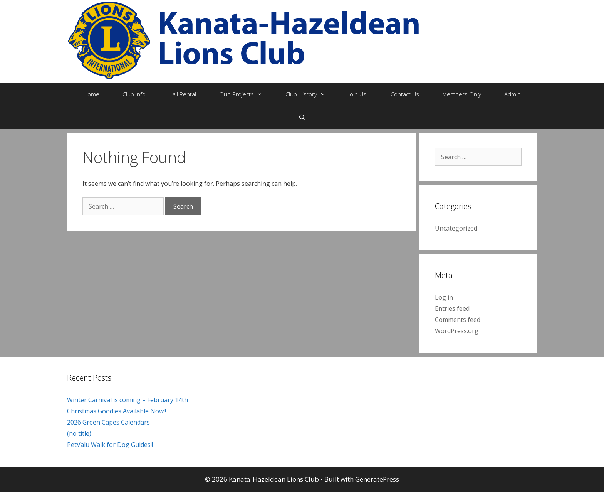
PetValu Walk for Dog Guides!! (110, 444)
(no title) (79, 433)
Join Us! (358, 94)
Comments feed (457, 319)
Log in (444, 297)
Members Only (461, 94)
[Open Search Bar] (302, 117)
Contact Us (405, 94)
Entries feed (452, 308)
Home (91, 94)
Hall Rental (182, 94)
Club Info (134, 94)
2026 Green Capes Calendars (108, 422)
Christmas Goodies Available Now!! (116, 411)
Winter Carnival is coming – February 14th (127, 400)
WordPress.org (456, 331)
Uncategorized (456, 228)
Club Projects (246, 94)
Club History (311, 94)
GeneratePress (377, 479)
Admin (512, 94)
